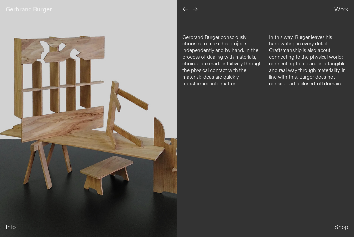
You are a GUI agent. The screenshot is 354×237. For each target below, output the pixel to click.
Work (341, 9)
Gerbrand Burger (29, 9)
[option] (88, 118)
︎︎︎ (185, 9)
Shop (341, 227)
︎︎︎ (195, 9)
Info (11, 227)
